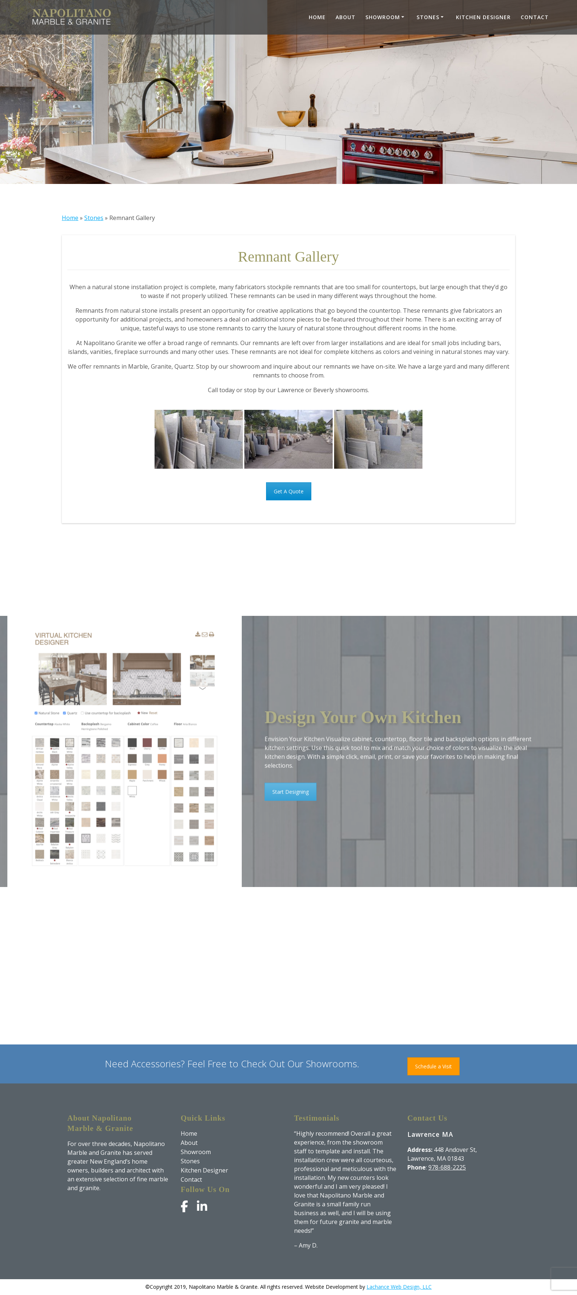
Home (317, 17)
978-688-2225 (447, 1167)
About (345, 17)
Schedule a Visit (433, 1066)
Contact (535, 17)
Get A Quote (289, 491)
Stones (428, 17)
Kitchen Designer (483, 17)
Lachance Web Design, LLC (399, 1286)
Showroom (382, 17)
